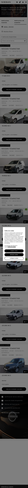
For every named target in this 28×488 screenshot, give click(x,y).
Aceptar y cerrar (14, 250)
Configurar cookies (14, 258)
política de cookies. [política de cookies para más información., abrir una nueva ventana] (12, 246)
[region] (14, 244)
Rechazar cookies (14, 254)
